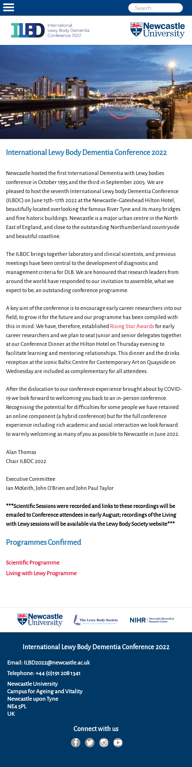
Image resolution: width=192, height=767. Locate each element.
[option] (96, 92)
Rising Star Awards (132, 326)
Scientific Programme (32, 563)
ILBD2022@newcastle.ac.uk (57, 663)
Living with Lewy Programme (41, 573)
